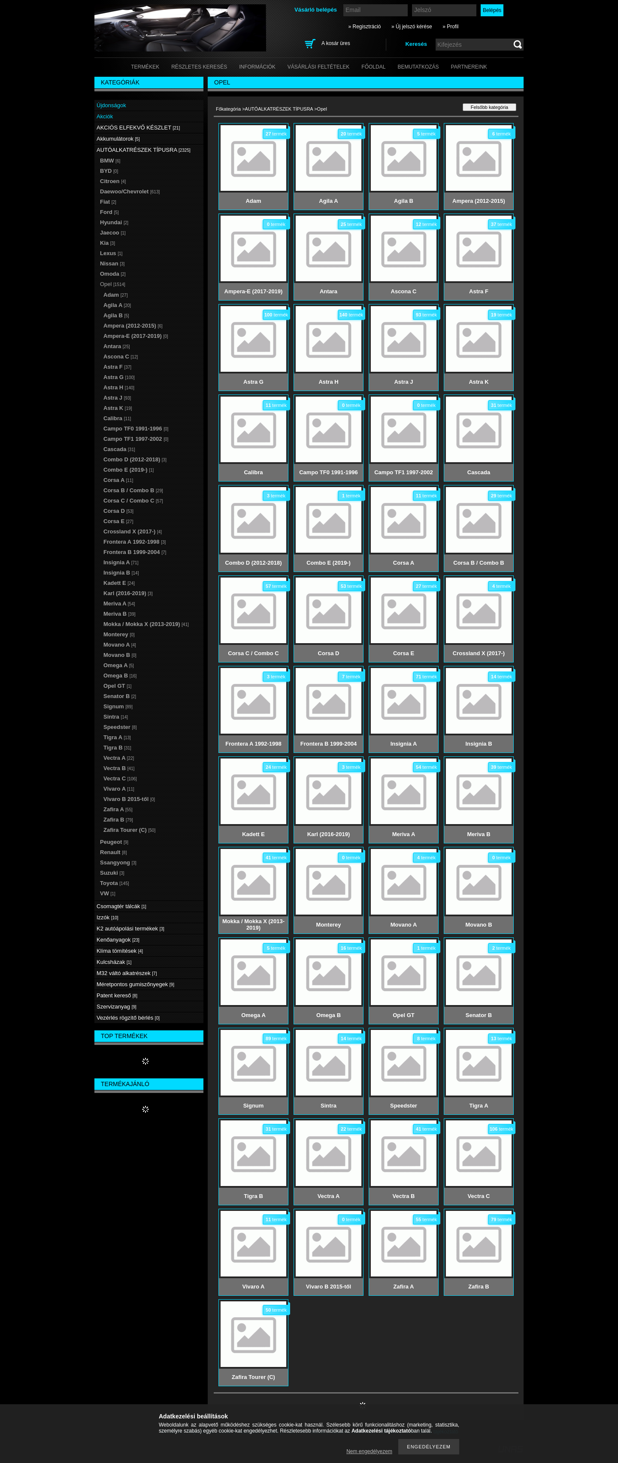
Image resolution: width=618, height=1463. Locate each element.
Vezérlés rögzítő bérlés (128, 1017)
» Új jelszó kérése (411, 27)
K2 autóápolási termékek (130, 928)
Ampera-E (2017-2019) (135, 336)
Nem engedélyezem (369, 1451)
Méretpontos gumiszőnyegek (135, 984)
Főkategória (228, 108)
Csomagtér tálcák (121, 906)
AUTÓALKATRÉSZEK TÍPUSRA (279, 108)
